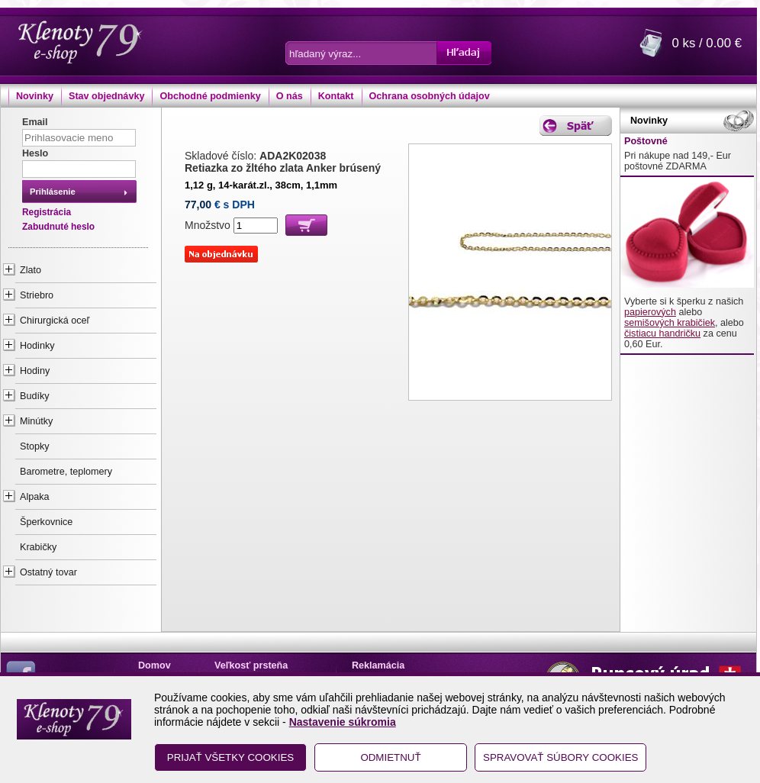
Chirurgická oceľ (54, 320)
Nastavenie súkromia (342, 722)
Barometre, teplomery (66, 471)
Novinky (34, 96)
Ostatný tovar (48, 572)
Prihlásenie (53, 191)
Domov (154, 665)
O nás (289, 96)
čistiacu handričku (662, 333)
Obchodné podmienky (209, 96)
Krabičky (38, 547)
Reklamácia (378, 665)
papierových (650, 312)
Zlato (30, 270)
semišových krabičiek (669, 322)
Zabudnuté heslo (58, 226)
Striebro (36, 295)
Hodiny (35, 371)
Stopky (35, 446)
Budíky (35, 396)
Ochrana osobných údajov (429, 96)
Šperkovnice (46, 522)
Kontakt (336, 96)
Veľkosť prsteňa (251, 665)
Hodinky (37, 345)
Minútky (36, 421)
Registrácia (46, 212)
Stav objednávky (106, 96)
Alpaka (35, 496)
